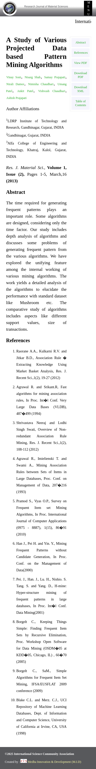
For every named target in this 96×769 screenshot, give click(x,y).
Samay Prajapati (54, 77)
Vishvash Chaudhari (51, 91)
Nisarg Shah (32, 77)
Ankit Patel (25, 91)
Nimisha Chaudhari (41, 84)
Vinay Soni (13, 77)
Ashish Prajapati (16, 98)
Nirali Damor (15, 84)
